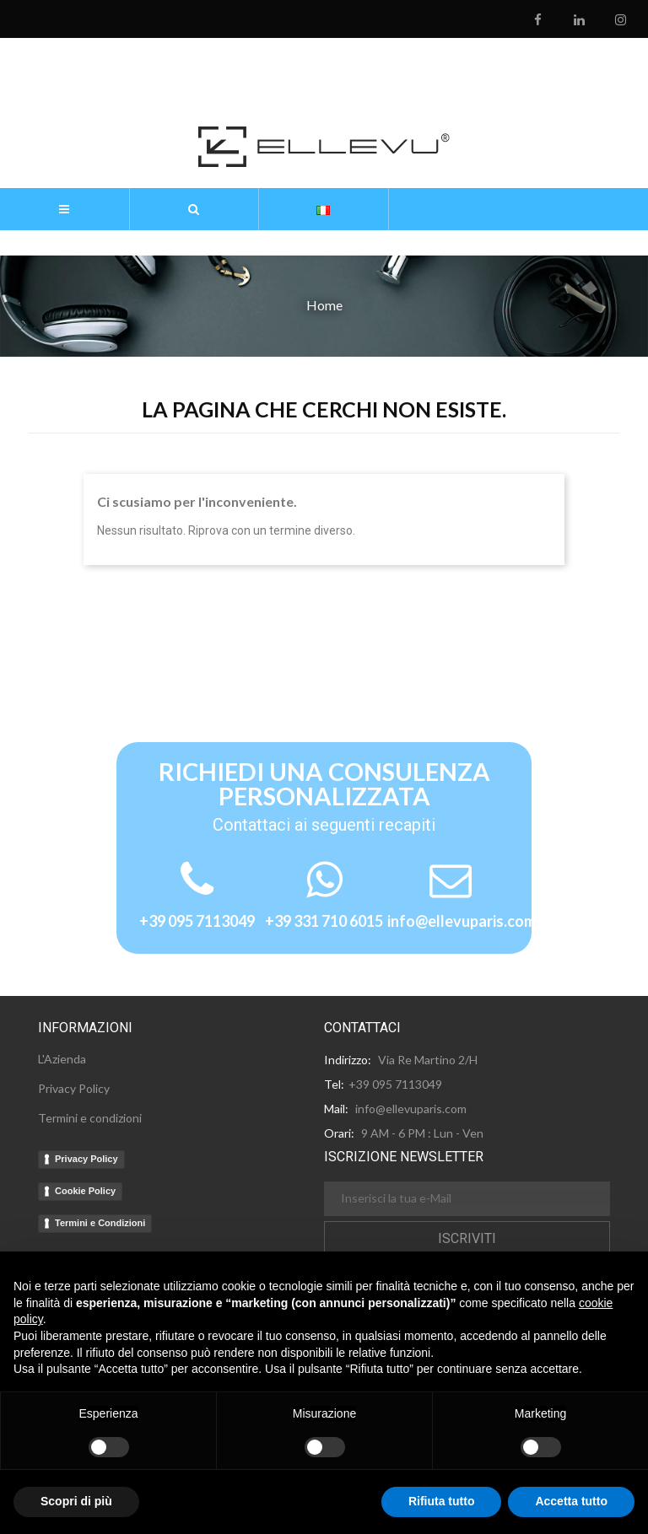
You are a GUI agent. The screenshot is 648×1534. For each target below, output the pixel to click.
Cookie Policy (85, 1191)
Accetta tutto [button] (571, 1501)
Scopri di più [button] (76, 1501)
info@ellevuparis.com (461, 921)
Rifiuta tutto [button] (441, 1501)
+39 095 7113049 (197, 921)
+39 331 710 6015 (324, 921)
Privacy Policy (86, 1159)
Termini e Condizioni (100, 1223)
